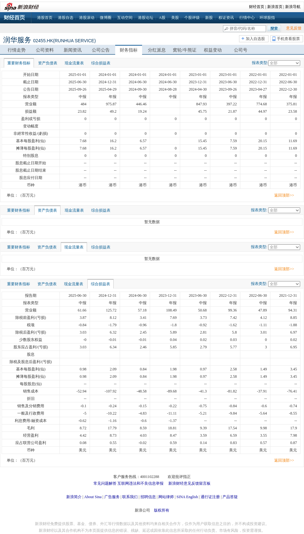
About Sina (92, 497)
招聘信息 (148, 497)
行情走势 (17, 50)
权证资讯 (226, 17)
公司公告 (101, 50)
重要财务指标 (18, 63)
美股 (175, 17)
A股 (162, 17)
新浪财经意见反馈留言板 (189, 483)
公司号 (240, 50)
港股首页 (44, 17)
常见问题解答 (104, 483)
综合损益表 (100, 63)
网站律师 (166, 497)
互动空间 (124, 17)
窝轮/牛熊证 (184, 50)
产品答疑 (230, 497)
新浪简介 (74, 497)
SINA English (187, 497)
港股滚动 (86, 17)
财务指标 (129, 50)
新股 (209, 17)
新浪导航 (292, 6)
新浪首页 (275, 6)
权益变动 (213, 50)
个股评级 (192, 17)
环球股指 (267, 17)
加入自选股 (255, 38)
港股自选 (65, 17)
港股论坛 (145, 17)
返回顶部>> (284, 195)
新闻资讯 (73, 50)
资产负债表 (47, 63)
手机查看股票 (288, 38)
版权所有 (161, 510)
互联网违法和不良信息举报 (140, 483)
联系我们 (130, 497)
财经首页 (256, 6)
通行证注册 (210, 497)
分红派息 (157, 50)
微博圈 (105, 17)
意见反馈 (293, 28)
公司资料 (45, 50)
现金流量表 (74, 63)
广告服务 (112, 497)
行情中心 (247, 17)
